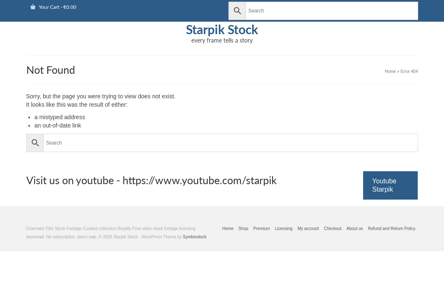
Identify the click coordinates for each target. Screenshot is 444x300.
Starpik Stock (222, 29)
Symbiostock (195, 262)
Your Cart (53, 7)
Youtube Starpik (384, 210)
